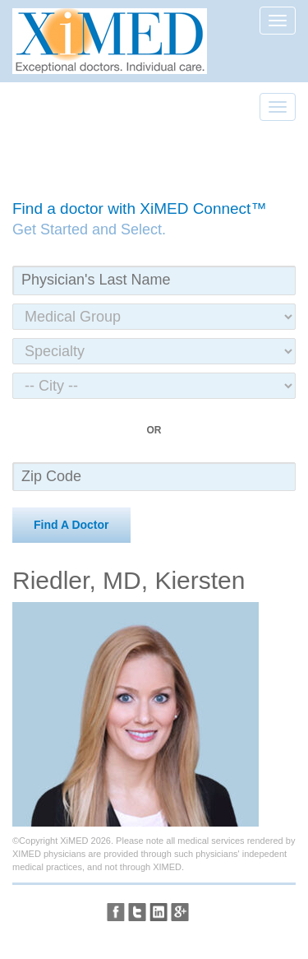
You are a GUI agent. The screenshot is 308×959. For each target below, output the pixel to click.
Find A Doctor (71, 524)
